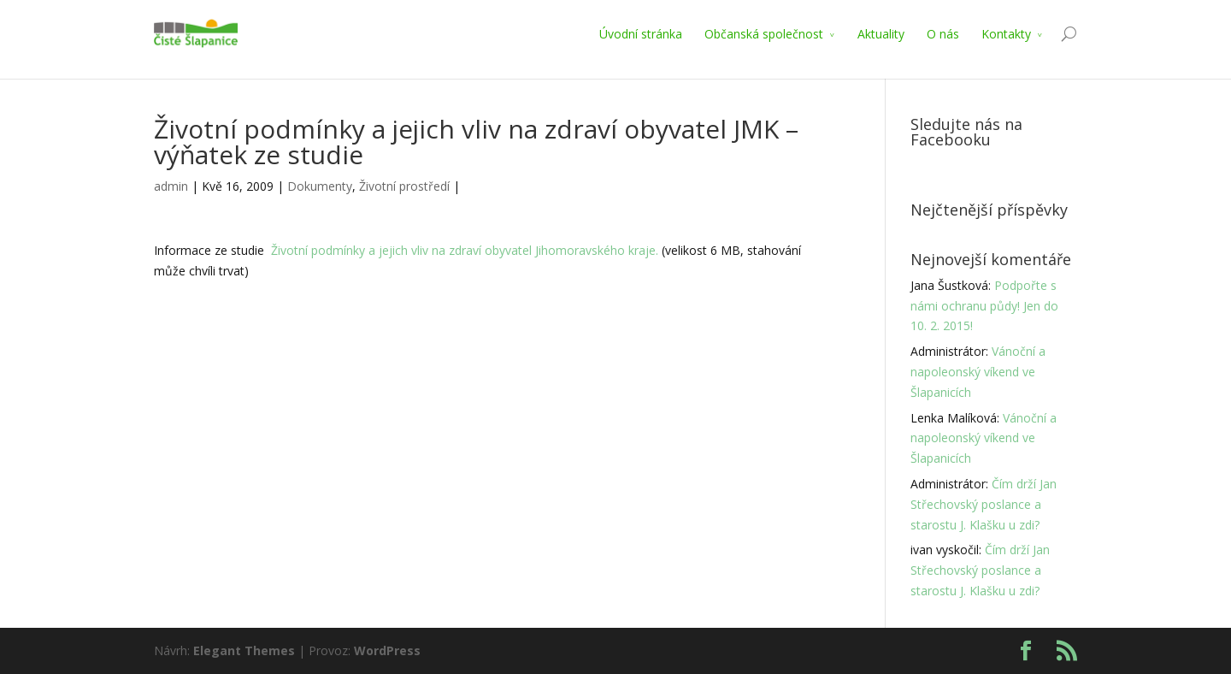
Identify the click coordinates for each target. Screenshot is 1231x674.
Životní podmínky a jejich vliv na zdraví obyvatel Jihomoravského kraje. (464, 250)
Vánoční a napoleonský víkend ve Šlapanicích (977, 371)
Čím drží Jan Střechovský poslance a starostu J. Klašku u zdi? (983, 504)
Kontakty (1006, 34)
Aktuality (880, 34)
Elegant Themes (244, 650)
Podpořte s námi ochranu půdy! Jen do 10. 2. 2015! (984, 305)
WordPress (387, 650)
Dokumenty (319, 186)
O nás (943, 34)
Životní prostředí (404, 186)
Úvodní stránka (640, 34)
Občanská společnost (763, 34)
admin (171, 186)
